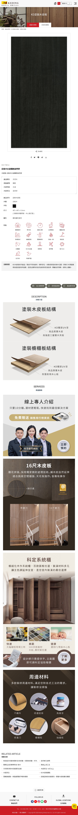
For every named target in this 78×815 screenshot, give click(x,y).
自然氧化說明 (45, 761)
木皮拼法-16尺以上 (47, 769)
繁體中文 (64, 3)
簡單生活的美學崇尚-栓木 (12, 765)
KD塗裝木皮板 (15, 29)
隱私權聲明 (23, 812)
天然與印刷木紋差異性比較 (12, 769)
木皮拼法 (6, 773)
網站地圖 (14, 812)
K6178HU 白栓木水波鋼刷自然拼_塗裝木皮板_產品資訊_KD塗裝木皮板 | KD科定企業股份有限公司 (10, 3)
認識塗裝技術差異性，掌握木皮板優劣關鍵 (55, 777)
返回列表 (39, 790)
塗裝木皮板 (32, 25)
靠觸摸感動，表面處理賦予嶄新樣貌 (15, 777)
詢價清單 (55, 3)
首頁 (3, 29)
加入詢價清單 (38, 286)
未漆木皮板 (45, 25)
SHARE (39, 151)
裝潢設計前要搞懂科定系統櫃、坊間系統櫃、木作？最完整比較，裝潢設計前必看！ (21, 761)
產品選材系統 (69, 286)
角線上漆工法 (45, 765)
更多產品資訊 (54, 286)
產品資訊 (7, 29)
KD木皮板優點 (45, 773)
